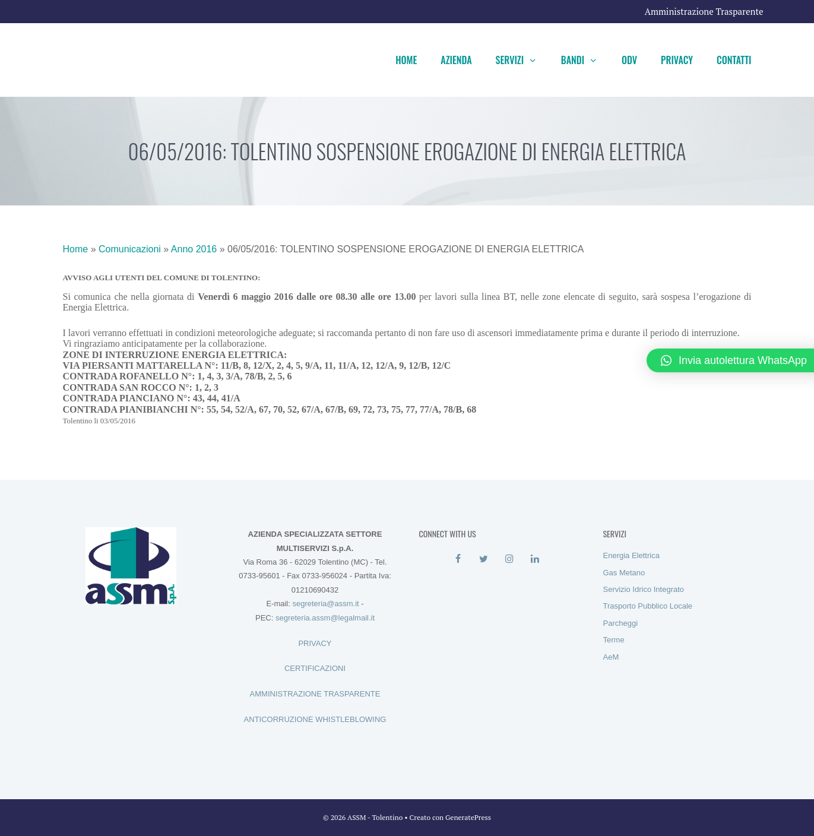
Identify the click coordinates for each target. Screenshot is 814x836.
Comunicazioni (130, 249)
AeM (611, 657)
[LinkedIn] (535, 559)
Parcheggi (620, 623)
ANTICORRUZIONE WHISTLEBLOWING (315, 719)
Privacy (677, 60)
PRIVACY (314, 643)
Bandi (585, 60)
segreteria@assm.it (325, 603)
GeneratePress (468, 817)
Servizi (522, 60)
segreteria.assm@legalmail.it (325, 617)
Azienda (456, 60)
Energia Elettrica (631, 555)
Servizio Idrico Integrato (644, 589)
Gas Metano (624, 572)
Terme (614, 639)
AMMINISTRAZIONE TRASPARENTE (315, 693)
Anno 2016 (194, 249)
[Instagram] (509, 559)
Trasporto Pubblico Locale (648, 605)
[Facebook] (458, 559)
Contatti (734, 60)
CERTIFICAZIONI (315, 668)
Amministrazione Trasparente (704, 11)
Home (406, 60)
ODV (629, 60)
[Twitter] (483, 559)
